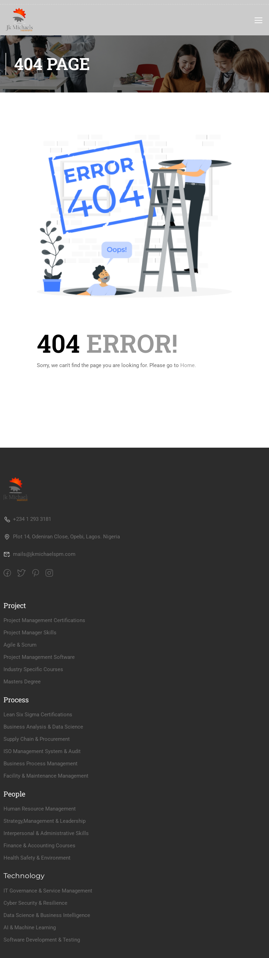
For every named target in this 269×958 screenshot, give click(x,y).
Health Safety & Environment (37, 858)
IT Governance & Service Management (48, 891)
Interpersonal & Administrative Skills (46, 833)
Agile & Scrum (20, 645)
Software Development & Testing (42, 940)
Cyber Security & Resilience (35, 903)
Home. (188, 365)
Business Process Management (41, 763)
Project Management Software (39, 657)
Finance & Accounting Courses (39, 845)
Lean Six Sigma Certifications (38, 714)
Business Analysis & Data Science (43, 727)
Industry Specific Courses (33, 669)
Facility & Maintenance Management (46, 776)
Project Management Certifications (44, 620)
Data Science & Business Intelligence (47, 915)
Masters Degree (22, 681)
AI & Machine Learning (30, 927)
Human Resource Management (40, 809)
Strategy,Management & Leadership (45, 821)
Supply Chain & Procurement (37, 739)
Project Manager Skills (30, 632)
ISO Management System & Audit (42, 751)
